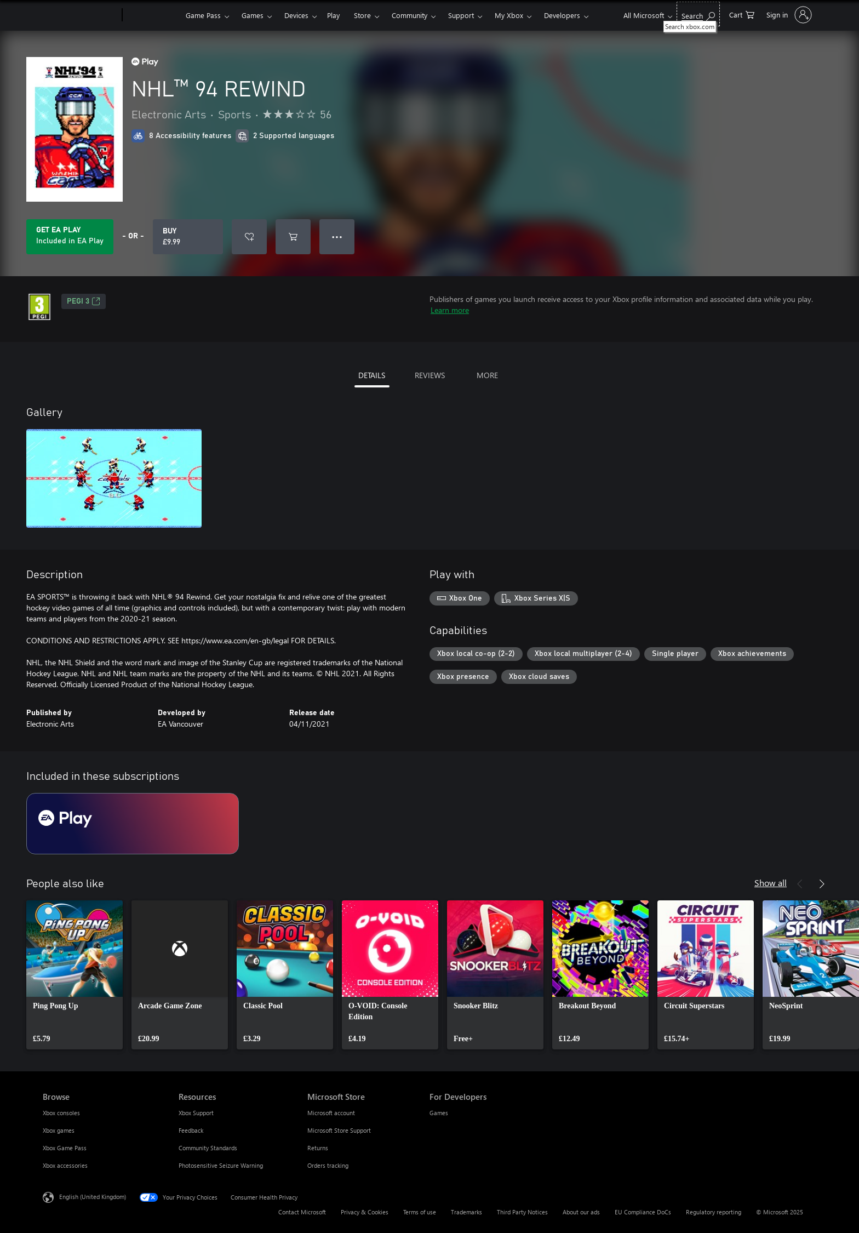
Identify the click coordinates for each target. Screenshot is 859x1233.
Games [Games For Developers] (439, 1112)
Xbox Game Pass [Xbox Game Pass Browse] (65, 1147)
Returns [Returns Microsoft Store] (317, 1147)
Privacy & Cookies (364, 1211)
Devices (296, 15)
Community (409, 15)
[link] (74, 974)
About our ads (581, 1211)
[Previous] (800, 884)
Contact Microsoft (302, 1211)
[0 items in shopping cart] (741, 14)
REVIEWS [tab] (430, 375)
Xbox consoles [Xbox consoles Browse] (61, 1112)
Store (362, 15)
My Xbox (509, 15)
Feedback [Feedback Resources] (191, 1130)
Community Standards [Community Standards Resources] (208, 1147)
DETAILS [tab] (371, 375)
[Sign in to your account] (788, 15)
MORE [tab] (487, 375)
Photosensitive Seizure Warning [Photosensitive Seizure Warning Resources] (221, 1165)
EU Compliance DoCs (643, 1211)
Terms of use (419, 1211)
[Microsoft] (80, 15)
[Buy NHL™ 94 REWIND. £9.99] (188, 236)
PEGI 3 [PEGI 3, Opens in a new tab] (83, 301)
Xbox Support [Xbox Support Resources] (196, 1112)
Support (461, 15)
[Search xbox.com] (698, 14)
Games (253, 15)
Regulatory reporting (713, 1211)
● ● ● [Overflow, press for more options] (337, 236)
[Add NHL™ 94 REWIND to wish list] (249, 236)
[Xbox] (152, 15)
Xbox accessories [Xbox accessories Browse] (65, 1165)
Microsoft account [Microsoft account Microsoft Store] (331, 1112)
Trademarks (466, 1211)
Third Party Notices (522, 1211)
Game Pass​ (203, 15)
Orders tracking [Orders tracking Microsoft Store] (327, 1165)
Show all (770, 882)
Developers (562, 15)
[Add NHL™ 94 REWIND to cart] (293, 236)
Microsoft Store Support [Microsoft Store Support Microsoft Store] (339, 1130)
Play (333, 15)
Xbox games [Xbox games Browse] (59, 1130)
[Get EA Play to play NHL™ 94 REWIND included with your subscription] (69, 236)
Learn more (450, 310)
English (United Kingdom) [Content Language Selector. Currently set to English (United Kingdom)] (92, 1196)
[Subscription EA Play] (132, 823)
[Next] (822, 884)
